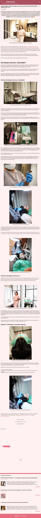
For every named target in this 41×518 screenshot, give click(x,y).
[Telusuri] (39, 2)
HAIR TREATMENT (6, 446)
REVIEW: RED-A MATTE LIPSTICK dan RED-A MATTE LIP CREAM (16, 490)
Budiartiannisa (10, 2)
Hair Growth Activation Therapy (31, 46)
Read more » (37, 486)
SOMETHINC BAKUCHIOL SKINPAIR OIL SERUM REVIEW (14, 502)
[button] (39, 6)
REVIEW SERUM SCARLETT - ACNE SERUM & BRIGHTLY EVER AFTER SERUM (19, 478)
